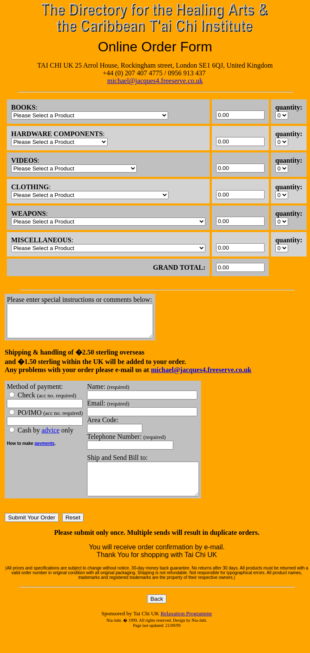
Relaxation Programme (186, 626)
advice (51, 436)
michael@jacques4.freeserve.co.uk (155, 80)
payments (44, 449)
